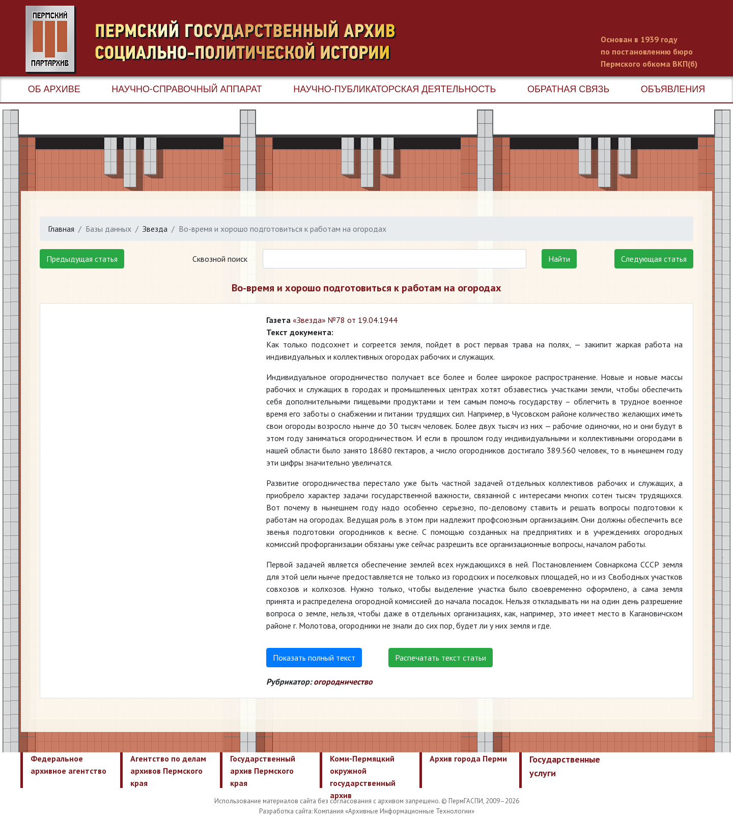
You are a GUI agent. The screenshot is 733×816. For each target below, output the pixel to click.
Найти (559, 259)
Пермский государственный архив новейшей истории (216, 40)
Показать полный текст (314, 657)
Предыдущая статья (82, 259)
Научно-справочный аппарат (186, 89)
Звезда (155, 229)
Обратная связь (568, 89)
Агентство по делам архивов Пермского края (168, 770)
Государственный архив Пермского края (262, 770)
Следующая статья (654, 259)
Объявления (673, 89)
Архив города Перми (468, 758)
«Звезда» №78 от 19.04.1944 (345, 320)
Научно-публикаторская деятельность (394, 89)
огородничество (343, 681)
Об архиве (54, 89)
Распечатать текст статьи (440, 657)
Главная (61, 229)
